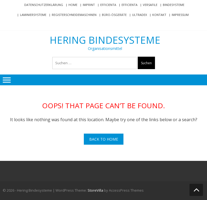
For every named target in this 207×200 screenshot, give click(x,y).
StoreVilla (95, 190)
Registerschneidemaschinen (74, 15)
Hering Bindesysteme (105, 40)
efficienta (108, 5)
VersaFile (150, 5)
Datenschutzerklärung (43, 5)
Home (72, 5)
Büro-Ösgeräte (114, 15)
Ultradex (139, 15)
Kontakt (159, 15)
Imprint (89, 5)
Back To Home (103, 139)
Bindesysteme (173, 5)
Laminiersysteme (33, 15)
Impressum (180, 15)
